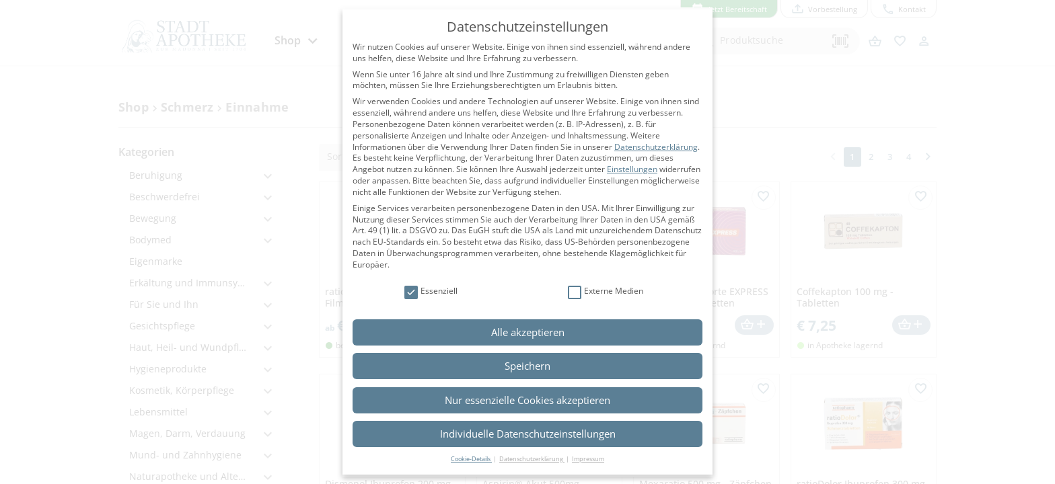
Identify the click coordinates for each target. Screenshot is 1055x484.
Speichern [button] (527, 365)
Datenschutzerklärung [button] (532, 458)
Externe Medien (605, 291)
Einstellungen (632, 169)
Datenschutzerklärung (656, 147)
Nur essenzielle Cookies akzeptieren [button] (527, 400)
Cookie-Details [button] (471, 458)
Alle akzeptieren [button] (528, 332)
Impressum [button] (588, 458)
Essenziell (431, 291)
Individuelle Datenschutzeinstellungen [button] (528, 433)
